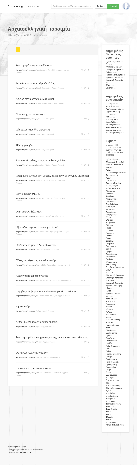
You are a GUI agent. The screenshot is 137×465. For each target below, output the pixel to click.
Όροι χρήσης (13, 450)
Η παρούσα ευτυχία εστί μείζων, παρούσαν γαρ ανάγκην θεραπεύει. (53, 175)
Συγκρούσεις (111, 375)
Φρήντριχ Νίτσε (112, 127)
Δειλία (109, 238)
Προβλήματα (111, 359)
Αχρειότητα (40, 198)
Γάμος (108, 228)
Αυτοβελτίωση (112, 204)
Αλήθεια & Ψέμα (112, 67)
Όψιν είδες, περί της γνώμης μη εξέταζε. (38, 226)
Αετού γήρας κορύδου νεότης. (32, 275)
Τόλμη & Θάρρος (52, 198)
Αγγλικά (19, 452)
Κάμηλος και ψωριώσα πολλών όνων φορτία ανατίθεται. (46, 291)
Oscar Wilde (111, 122)
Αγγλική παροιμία (113, 109)
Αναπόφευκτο (41, 70)
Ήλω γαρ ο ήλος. (25, 144)
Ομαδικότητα (111, 333)
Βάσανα (109, 217)
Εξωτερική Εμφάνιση (54, 232)
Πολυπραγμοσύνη (113, 354)
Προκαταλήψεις (113, 362)
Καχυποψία (57, 373)
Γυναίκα (109, 236)
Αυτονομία (110, 207)
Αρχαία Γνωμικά (58, 88)
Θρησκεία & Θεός (113, 77)
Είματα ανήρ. (23, 306)
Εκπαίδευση (111, 257)
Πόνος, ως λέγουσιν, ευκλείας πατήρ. (36, 260)
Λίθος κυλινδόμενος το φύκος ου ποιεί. (37, 321)
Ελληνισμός (111, 265)
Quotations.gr (16, 6)
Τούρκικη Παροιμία (114, 133)
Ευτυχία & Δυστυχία (50, 180)
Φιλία (108, 414)
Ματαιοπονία (111, 315)
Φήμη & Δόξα (41, 249)
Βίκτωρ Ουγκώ (112, 130)
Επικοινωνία (38, 450)
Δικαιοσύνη (111, 246)
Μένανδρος (111, 106)
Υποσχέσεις (111, 401)
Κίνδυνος (110, 309)
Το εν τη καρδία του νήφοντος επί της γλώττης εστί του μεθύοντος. (52, 337)
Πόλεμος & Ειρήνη (113, 69)
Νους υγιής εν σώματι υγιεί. (31, 114)
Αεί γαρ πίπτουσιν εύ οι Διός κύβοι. (35, 98)
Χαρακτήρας (111, 422)
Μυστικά (109, 322)
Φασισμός (110, 406)
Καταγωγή (110, 301)
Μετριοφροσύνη (113, 320)
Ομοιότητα (110, 338)
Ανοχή (48, 216)
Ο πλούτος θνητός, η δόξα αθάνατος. (36, 244)
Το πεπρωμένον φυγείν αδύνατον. (34, 65)
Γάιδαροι (53, 296)
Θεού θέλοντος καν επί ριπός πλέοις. (36, 83)
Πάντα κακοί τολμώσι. (28, 193)
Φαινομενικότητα (113, 404)
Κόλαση (109, 312)
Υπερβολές (110, 393)
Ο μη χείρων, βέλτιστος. (29, 211)
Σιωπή (108, 372)
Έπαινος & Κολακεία (43, 373)
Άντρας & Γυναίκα (113, 183)
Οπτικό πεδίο (111, 341)
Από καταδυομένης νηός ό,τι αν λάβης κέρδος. (41, 160)
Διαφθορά (110, 241)
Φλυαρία (109, 417)
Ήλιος (108, 291)
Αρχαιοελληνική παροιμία (25, 70)
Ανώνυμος (110, 104)
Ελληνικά (27, 452)
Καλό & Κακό (111, 299)
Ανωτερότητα (112, 186)
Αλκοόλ (39, 342)
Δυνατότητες (41, 357)
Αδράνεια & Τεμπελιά (115, 162)
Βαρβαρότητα (112, 215)
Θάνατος (109, 88)
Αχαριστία (110, 209)
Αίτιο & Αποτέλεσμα (114, 165)
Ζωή (108, 64)
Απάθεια (109, 194)
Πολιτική (110, 72)
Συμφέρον (110, 377)
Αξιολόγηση (40, 216)
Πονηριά (109, 356)
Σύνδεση (100, 6)
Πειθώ (109, 349)
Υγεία (38, 119)
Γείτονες (109, 230)
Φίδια (108, 412)
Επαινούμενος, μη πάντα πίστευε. (34, 368)
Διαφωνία (110, 243)
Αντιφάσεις (111, 181)
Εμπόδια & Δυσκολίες (115, 267)
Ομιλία (109, 336)
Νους (108, 328)
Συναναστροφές (112, 380)
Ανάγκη (39, 180)
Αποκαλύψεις (111, 199)
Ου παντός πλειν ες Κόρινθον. (32, 352)
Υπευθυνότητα (112, 396)
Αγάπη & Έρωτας (113, 62)
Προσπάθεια (51, 265)
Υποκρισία (110, 399)
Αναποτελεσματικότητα (116, 173)
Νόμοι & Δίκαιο (112, 325)
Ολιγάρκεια (111, 330)
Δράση (38, 326)
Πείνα (108, 351)
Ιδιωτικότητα (25, 450)
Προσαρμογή (111, 364)
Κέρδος (48, 165)
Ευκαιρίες (40, 165)
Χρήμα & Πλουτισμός (115, 425)
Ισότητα (109, 296)
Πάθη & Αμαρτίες (113, 346)
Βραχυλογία (111, 222)
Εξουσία (109, 272)
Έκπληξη (109, 259)
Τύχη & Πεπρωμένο (55, 70)
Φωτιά (108, 420)
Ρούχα (38, 311)
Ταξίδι (108, 383)
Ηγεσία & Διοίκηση (114, 75)
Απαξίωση (110, 196)
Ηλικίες (109, 288)
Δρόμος (109, 251)
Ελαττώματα (111, 262)
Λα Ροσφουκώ (112, 125)
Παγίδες (109, 343)
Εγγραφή (113, 6)
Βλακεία (109, 220)
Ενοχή (108, 270)
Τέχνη (108, 85)
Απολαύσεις (111, 201)
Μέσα (38, 134)
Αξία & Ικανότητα (42, 280)
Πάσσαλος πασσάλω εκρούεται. (33, 129)
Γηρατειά (53, 280)
